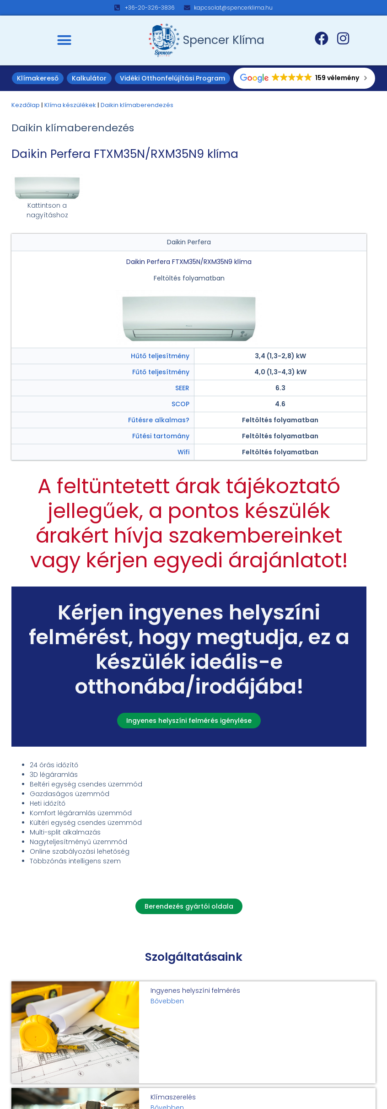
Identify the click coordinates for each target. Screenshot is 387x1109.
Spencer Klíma (223, 40)
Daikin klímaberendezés (137, 105)
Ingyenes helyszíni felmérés (195, 990)
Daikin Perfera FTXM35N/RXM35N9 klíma (124, 154)
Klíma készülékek (70, 105)
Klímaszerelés (173, 1097)
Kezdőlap (25, 105)
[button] (64, 40)
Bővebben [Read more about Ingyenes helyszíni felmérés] (167, 1001)
